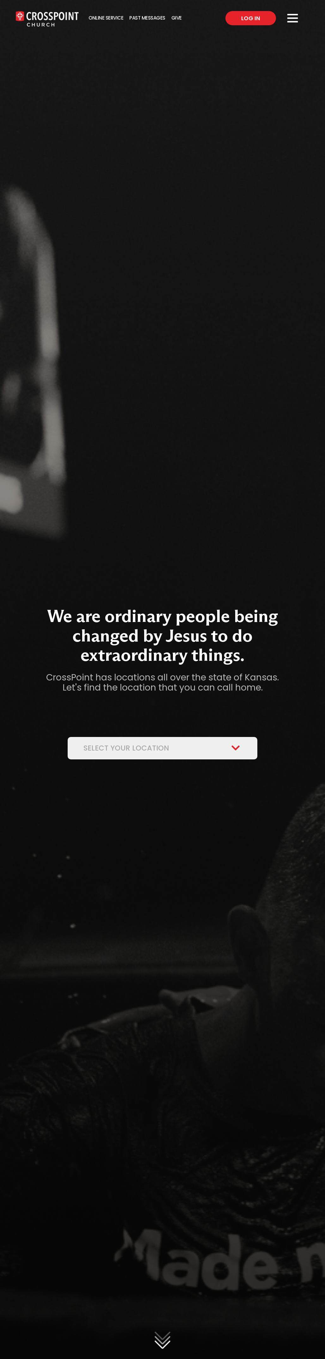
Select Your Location (162, 748)
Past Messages (147, 18)
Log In (250, 18)
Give (176, 18)
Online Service (106, 18)
